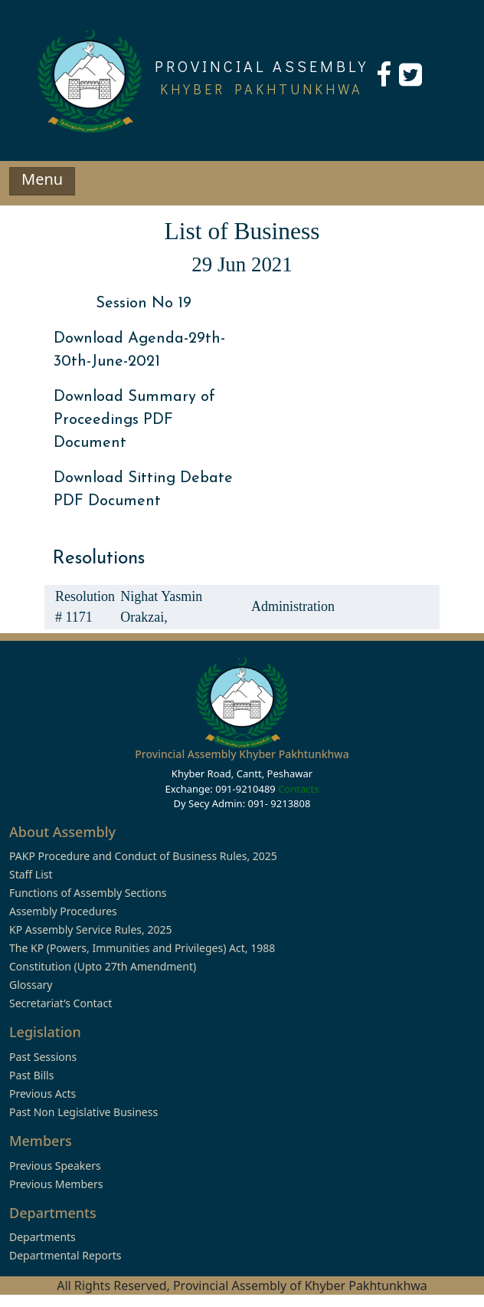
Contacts (298, 789)
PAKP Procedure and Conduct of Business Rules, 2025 (143, 856)
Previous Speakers (55, 1165)
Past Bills (31, 1075)
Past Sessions (43, 1056)
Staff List (31, 874)
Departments (42, 1237)
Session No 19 (143, 303)
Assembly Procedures (63, 911)
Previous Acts (42, 1093)
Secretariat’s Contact (60, 1003)
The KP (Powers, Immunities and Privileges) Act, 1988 (142, 948)
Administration (293, 606)
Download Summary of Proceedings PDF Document (134, 420)
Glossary (30, 984)
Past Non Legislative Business (83, 1112)
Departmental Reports (65, 1255)
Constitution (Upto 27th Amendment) (102, 966)
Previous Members (56, 1184)
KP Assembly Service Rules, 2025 (90, 929)
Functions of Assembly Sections (88, 892)
